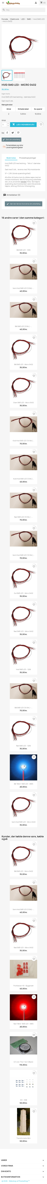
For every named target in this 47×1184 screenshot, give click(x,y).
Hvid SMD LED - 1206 (23, 669)
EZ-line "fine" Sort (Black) (23, 1062)
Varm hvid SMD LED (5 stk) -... (23, 288)
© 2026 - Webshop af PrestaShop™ (16, 1181)
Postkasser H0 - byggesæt (23, 986)
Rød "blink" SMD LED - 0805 (23, 1024)
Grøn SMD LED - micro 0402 (23, 403)
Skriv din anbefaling (11, 139)
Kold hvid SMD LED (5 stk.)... (23, 479)
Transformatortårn (24, 1138)
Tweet (12, 132)
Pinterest (18, 132)
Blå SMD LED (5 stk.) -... (23, 326)
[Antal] (4, 124)
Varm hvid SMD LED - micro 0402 (23, 822)
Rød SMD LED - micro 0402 (23, 631)
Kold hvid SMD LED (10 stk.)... (23, 441)
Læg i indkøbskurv (23, 124)
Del (7, 132)
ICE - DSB (23, 1100)
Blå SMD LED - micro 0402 (23, 364)
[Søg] (23, 10)
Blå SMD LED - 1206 (23, 250)
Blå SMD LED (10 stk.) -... (23, 708)
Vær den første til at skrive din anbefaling (23, 204)
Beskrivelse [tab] (11, 158)
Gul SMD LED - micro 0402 (23, 593)
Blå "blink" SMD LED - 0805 (23, 784)
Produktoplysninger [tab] (27, 158)
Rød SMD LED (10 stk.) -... (23, 517)
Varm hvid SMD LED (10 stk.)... (23, 555)
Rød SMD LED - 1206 (23, 746)
